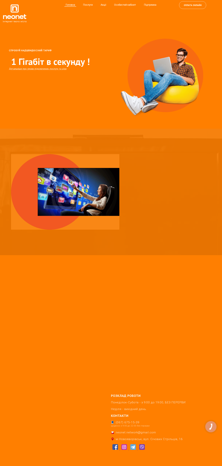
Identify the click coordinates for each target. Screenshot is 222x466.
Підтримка (150, 4)
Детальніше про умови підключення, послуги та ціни (38, 68)
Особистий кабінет (125, 4)
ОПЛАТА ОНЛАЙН (193, 5)
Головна (70, 4)
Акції (103, 4)
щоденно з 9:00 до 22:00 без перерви (130, 426)
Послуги (88, 4)
